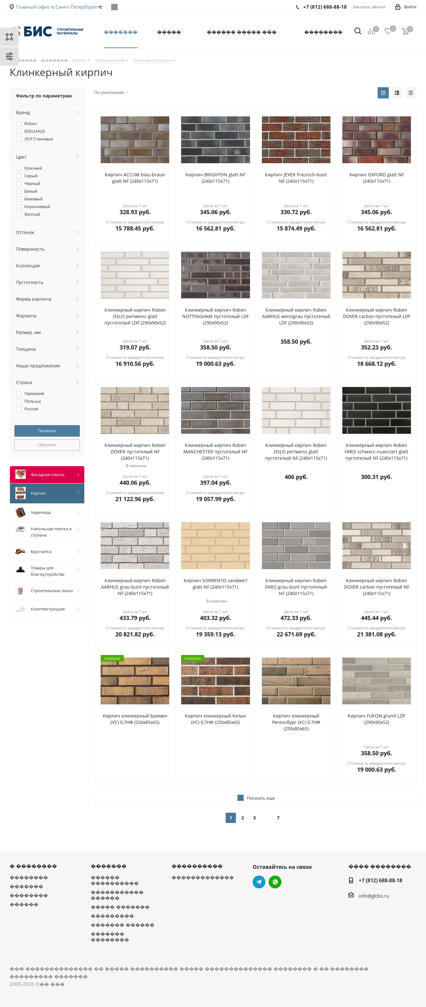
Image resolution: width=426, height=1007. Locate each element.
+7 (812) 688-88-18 (380, 880)
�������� (29, 877)
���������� (197, 865)
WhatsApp (114, 7)
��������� (112, 915)
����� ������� (120, 906)
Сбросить (47, 445)
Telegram (259, 882)
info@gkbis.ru (374, 896)
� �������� (33, 865)
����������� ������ (117, 895)
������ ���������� (115, 880)
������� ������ (123, 924)
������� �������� (110, 936)
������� (26, 886)
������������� (202, 877)
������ (24, 904)
